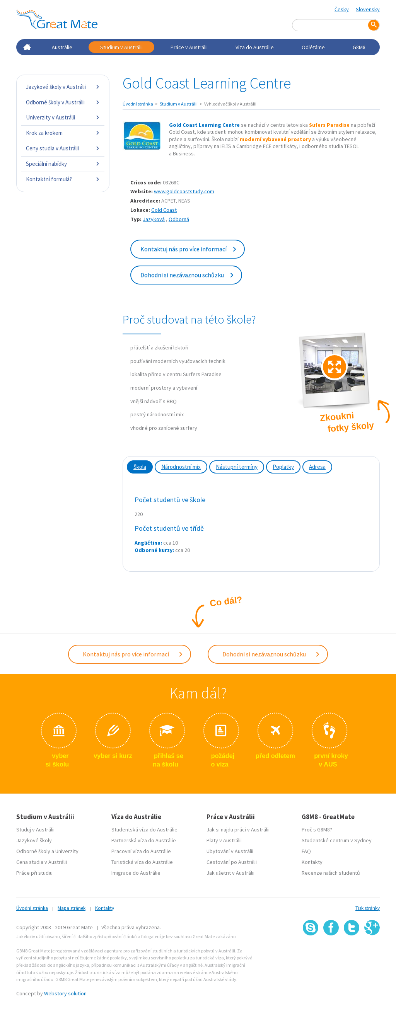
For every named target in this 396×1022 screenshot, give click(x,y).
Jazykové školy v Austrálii (63, 86)
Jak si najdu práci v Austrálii (238, 827)
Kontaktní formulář (63, 179)
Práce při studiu (34, 871)
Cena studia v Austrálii (41, 860)
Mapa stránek (71, 906)
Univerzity (67, 849)
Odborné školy (33, 849)
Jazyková (154, 219)
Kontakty (312, 860)
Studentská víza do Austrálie (144, 827)
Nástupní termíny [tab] (237, 466)
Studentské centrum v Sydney (337, 838)
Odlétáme (313, 47)
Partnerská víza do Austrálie (143, 838)
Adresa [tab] (317, 466)
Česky (342, 9)
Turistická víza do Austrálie (142, 860)
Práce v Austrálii (189, 47)
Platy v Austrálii (224, 838)
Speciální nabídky (63, 163)
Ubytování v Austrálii (230, 849)
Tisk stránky (367, 906)
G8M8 (359, 47)
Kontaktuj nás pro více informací (188, 249)
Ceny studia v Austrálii (63, 148)
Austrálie (62, 47)
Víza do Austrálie (255, 47)
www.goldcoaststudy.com (184, 191)
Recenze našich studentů (331, 871)
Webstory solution (65, 991)
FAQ (306, 849)
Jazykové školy (34, 838)
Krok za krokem (63, 132)
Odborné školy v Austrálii (63, 102)
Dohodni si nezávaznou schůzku (187, 275)
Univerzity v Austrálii (63, 117)
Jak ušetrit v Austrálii (230, 871)
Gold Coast (164, 209)
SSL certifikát (352, 951)
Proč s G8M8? (317, 827)
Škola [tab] (139, 466)
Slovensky (368, 9)
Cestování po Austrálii (232, 860)
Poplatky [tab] (283, 466)
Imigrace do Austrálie (135, 871)
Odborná (179, 219)
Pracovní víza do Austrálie (141, 849)
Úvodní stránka (138, 104)
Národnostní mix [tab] (181, 466)
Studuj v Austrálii (35, 827)
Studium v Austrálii (121, 47)
